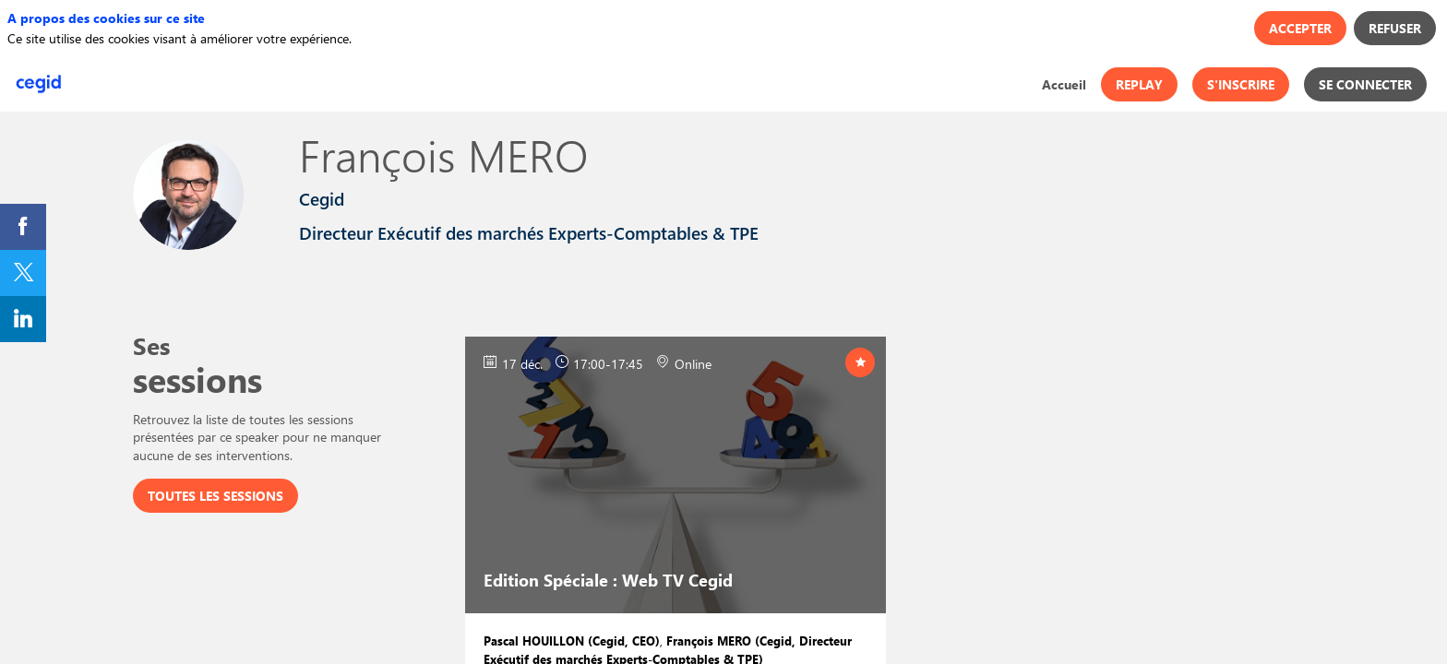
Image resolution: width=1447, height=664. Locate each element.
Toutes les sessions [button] (215, 495)
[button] (1139, 84)
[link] (1064, 84)
